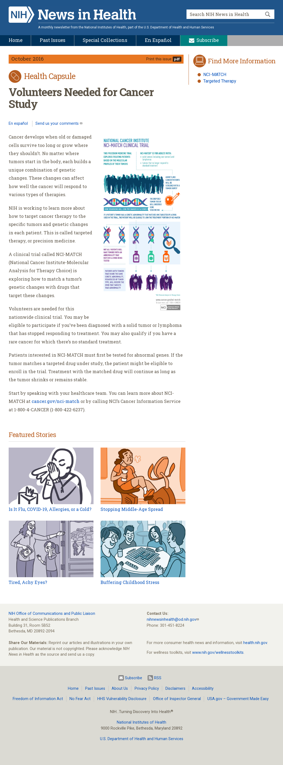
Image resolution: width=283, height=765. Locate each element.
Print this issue (159, 59)
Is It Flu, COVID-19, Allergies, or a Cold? (50, 509)
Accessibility (203, 688)
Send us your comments (57, 123)
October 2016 (27, 58)
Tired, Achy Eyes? (28, 582)
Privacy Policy (147, 688)
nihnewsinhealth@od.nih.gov (171, 619)
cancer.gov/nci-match (55, 401)
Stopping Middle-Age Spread (132, 509)
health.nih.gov (255, 643)
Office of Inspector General (177, 699)
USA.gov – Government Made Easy (238, 699)
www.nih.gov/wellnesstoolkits (218, 652)
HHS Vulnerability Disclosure (122, 699)
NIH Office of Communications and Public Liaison (52, 613)
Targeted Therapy (219, 81)
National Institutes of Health (141, 722)
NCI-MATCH (214, 74)
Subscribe (130, 678)
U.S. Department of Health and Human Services (141, 739)
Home (73, 688)
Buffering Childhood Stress (130, 582)
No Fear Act (80, 699)
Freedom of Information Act (38, 699)
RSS (154, 678)
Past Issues (95, 688)
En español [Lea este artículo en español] (18, 123)
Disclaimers (175, 688)
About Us (120, 688)
